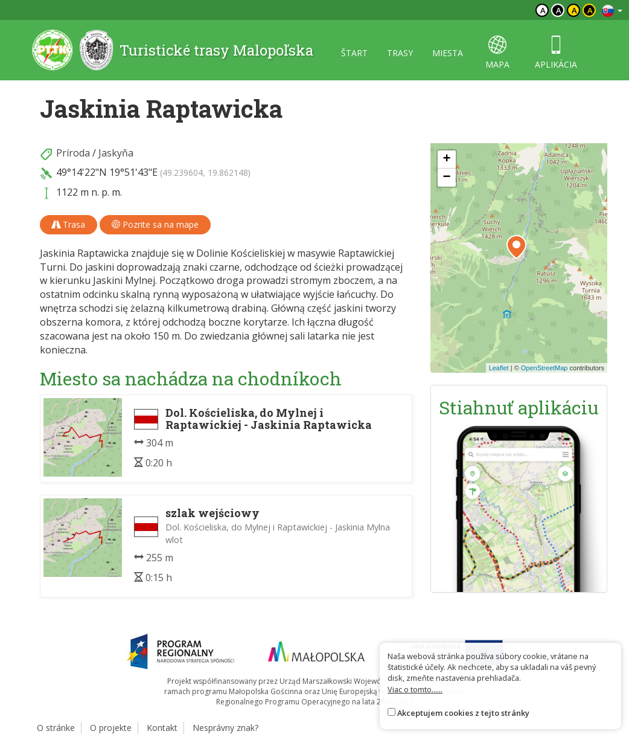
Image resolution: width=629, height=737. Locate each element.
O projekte (111, 727)
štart (354, 53)
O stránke (56, 727)
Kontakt (162, 727)
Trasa (68, 224)
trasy (400, 53)
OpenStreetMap (544, 368)
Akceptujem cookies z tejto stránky (463, 712)
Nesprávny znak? (225, 727)
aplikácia (556, 53)
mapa (497, 53)
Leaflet (499, 368)
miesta (447, 53)
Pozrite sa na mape (155, 224)
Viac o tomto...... (415, 689)
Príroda (73, 152)
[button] (516, 247)
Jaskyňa (115, 152)
